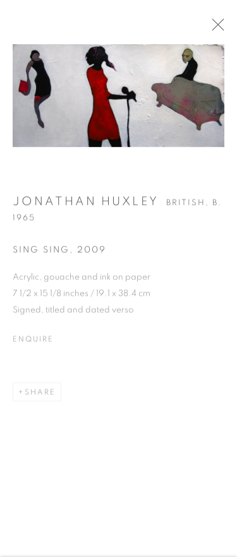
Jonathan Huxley (86, 206)
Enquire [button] (33, 343)
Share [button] (40, 396)
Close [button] (223, 28)
